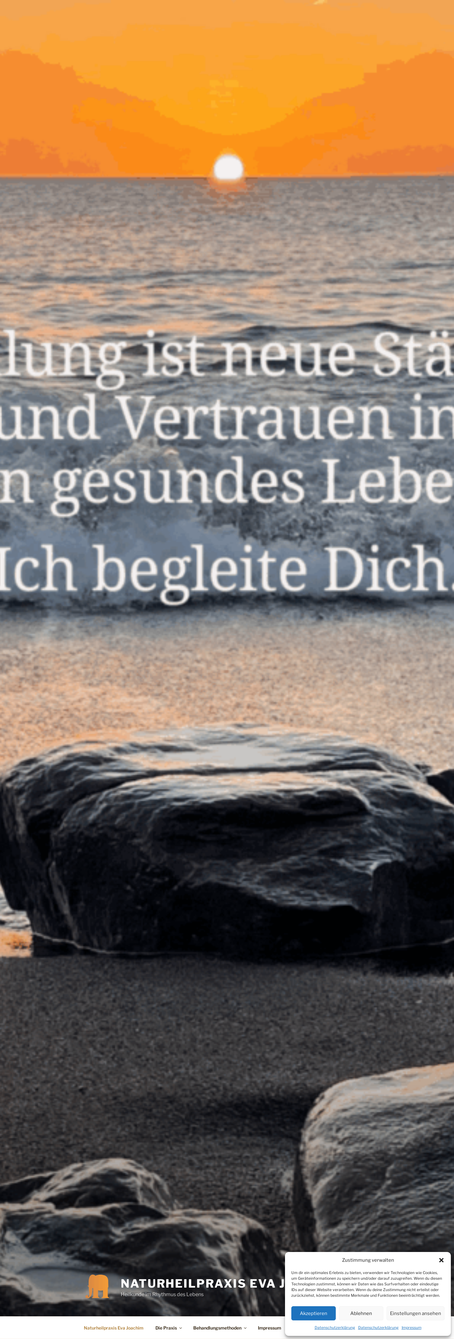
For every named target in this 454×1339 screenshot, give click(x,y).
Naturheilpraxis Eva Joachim (230, 1283)
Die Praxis (169, 1327)
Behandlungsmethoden (220, 1327)
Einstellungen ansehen (415, 1313)
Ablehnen (361, 1313)
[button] (441, 1260)
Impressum (412, 1327)
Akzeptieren (313, 1313)
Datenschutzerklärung (335, 1327)
